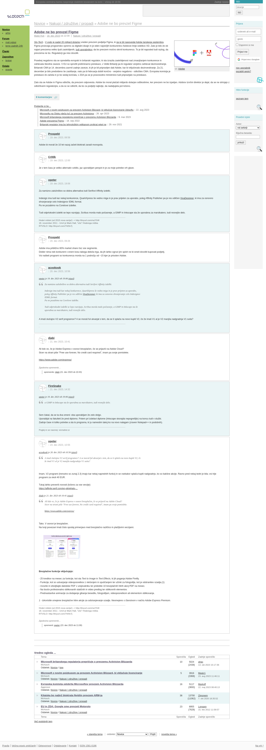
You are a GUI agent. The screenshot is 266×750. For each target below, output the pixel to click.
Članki (5, 51)
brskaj (9, 60)
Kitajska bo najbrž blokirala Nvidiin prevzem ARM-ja (71, 695)
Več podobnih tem (43, 721)
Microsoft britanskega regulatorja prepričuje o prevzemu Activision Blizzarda (78, 117)
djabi (51, 338)
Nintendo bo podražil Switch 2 (60, 2)
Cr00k (52, 156)
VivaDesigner (187, 198)
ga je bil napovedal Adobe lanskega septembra (139, 42)
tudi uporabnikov (84, 49)
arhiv (8, 33)
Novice (6, 29)
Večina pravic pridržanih (24, 745)
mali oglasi (11, 42)
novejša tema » (169, 734)
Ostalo (5, 66)
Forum (5, 38)
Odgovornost (44, 745)
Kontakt (73, 745)
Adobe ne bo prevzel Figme (56, 32)
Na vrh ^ (259, 745)
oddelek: (127, 734)
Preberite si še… (42, 106)
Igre (61, 667)
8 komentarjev (44, 97)
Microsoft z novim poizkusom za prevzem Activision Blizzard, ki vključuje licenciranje (91, 673)
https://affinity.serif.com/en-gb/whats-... (58, 488)
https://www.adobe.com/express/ (55, 360)
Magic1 (202, 673)
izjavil (71, 278)
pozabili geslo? (243, 71)
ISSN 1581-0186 (88, 745)
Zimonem (203, 695)
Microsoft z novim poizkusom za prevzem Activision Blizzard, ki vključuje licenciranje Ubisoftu (87, 110)
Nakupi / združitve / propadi (87, 36)
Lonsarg (202, 706)
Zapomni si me (245, 44)
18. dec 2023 (53, 36)
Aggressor (45, 687)
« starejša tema (95, 734)
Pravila (5, 745)
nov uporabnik (243, 68)
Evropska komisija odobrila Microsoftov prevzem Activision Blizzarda (82, 684)
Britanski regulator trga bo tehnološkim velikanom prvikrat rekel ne (73, 124)
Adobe (181, 69)
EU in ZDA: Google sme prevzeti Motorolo (66, 706)
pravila (9, 69)
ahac (200, 662)
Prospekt (54, 133)
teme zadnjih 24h (14, 46)
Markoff (202, 684)
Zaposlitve (7, 57)
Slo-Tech (38, 42)
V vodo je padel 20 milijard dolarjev (62, 42)
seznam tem (242, 98)
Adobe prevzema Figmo (52, 121)
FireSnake (54, 385)
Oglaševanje (60, 745)
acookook (54, 267)
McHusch (45, 665)
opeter (52, 179)
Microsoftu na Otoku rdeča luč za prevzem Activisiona (67, 113)
